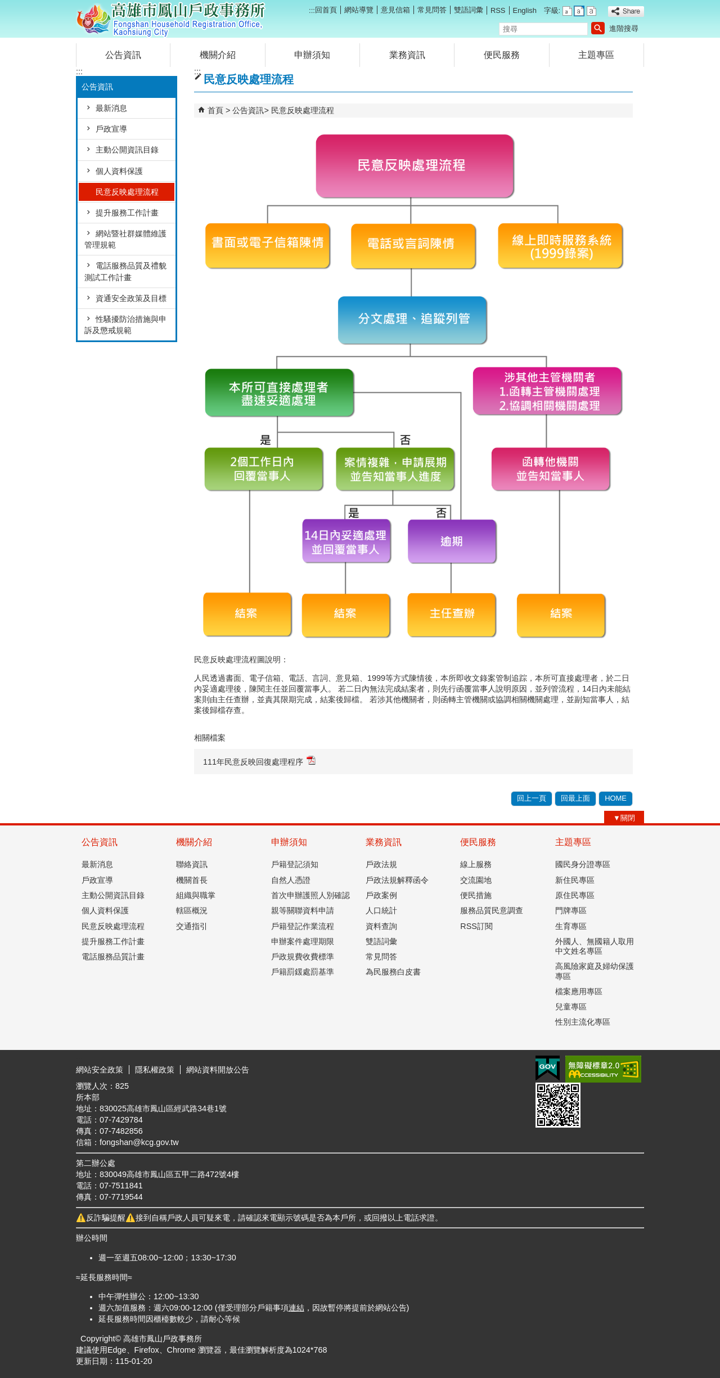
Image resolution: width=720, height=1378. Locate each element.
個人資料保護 (119, 171)
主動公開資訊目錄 (127, 149)
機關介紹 (218, 55)
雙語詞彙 (468, 10)
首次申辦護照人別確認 (310, 895)
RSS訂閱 (476, 926)
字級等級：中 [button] (579, 11)
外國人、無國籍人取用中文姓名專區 (594, 946)
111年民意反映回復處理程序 (259, 761)
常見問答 (432, 10)
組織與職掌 (195, 895)
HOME (616, 798)
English (525, 10)
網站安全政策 (99, 1069)
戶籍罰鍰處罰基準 (302, 971)
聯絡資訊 (192, 864)
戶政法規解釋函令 (397, 880)
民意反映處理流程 (127, 191)
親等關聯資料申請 (302, 910)
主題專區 (596, 55)
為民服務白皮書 (393, 971)
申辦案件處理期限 (302, 941)
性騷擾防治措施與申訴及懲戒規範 (125, 325)
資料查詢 (381, 926)
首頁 (215, 110)
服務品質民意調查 (491, 910)
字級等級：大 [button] (591, 11)
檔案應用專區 (578, 991)
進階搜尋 (623, 28)
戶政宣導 (111, 128)
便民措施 (476, 895)
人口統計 (381, 910)
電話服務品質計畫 (113, 956)
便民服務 (502, 55)
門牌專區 (571, 910)
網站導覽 (359, 10)
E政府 (548, 1068)
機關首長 (192, 880)
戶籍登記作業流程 (302, 926)
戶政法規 (381, 864)
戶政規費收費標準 (302, 956)
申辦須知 (312, 55)
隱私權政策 (154, 1069)
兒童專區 (571, 1006)
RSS (498, 10)
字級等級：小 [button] (567, 11)
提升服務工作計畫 (127, 212)
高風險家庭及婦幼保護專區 (594, 971)
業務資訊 (407, 55)
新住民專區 (575, 880)
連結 (296, 1307)
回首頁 (326, 10)
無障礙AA (603, 1069)
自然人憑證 (290, 880)
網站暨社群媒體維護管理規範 (125, 239)
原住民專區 (575, 895)
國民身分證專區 (582, 864)
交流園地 (476, 880)
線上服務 (476, 864)
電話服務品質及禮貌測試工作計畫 (125, 271)
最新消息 (111, 108)
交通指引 (192, 926)
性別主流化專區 (582, 1021)
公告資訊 (123, 55)
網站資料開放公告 (217, 1069)
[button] (598, 28)
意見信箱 (395, 10)
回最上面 (575, 798)
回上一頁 (531, 798)
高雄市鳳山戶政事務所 (171, 19)
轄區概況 (192, 910)
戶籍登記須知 (294, 864)
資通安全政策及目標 (131, 298)
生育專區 (571, 926)
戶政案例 (381, 895)
